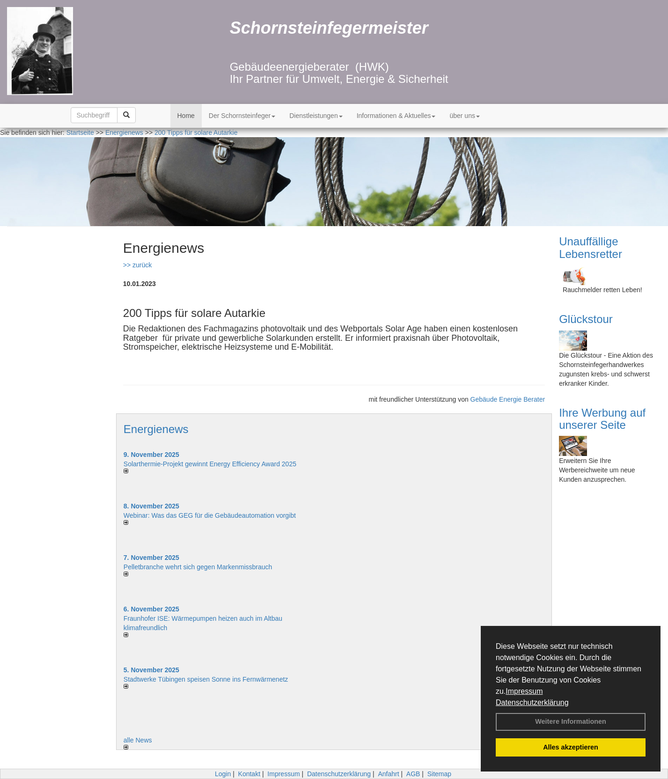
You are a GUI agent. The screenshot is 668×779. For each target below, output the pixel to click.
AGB (413, 774)
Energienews (156, 429)
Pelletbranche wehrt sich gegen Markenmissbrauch (198, 567)
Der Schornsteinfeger (242, 115)
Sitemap (439, 774)
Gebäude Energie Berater (507, 399)
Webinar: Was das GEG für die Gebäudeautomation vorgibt (210, 515)
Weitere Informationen (570, 721)
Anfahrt (388, 774)
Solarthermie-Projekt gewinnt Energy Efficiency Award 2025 (210, 464)
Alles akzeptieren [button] (570, 747)
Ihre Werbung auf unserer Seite (602, 418)
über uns (464, 115)
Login (223, 774)
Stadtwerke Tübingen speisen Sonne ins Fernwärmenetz (206, 679)
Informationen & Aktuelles (396, 115)
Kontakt (249, 774)
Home (186, 115)
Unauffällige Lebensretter (590, 247)
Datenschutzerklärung (532, 702)
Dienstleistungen (316, 115)
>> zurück (137, 265)
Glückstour (586, 319)
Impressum (524, 691)
